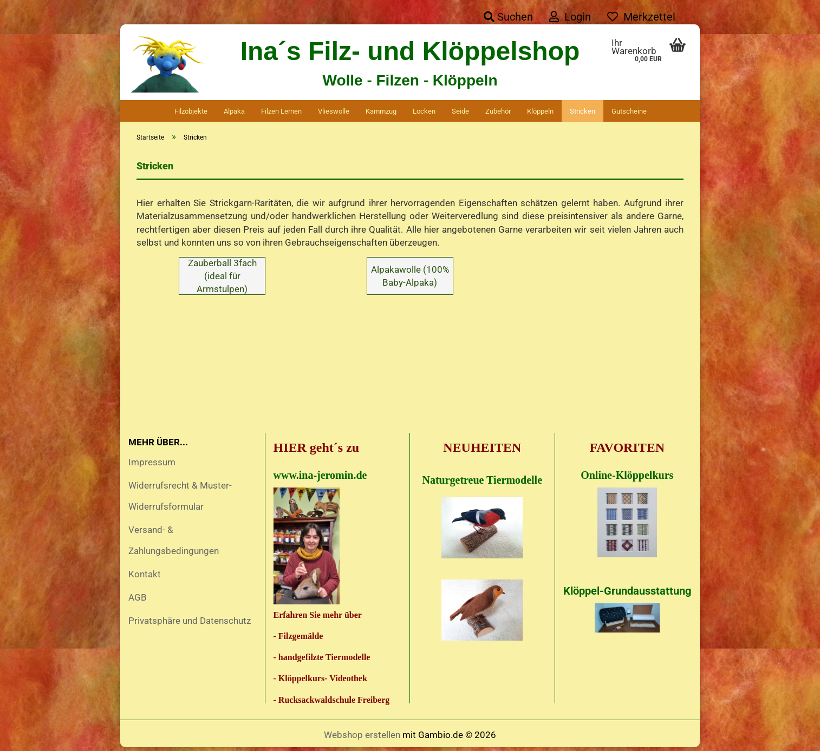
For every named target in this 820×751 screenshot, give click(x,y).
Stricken (582, 111)
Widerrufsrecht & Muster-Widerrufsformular (180, 499)
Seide (460, 111)
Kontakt (144, 576)
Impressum (151, 464)
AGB (137, 600)
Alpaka (234, 111)
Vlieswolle (333, 111)
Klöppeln (540, 111)
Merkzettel (641, 16)
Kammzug (381, 111)
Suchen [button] (508, 16)
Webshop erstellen (362, 737)
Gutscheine (629, 111)
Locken (424, 111)
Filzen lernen (281, 111)
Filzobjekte (190, 111)
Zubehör (498, 111)
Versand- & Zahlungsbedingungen (173, 543)
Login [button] (570, 16)
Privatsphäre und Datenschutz (189, 623)
